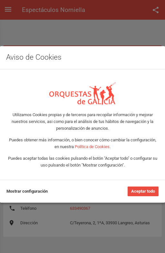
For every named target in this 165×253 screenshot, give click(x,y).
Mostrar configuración (27, 191)
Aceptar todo (143, 191)
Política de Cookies (92, 146)
